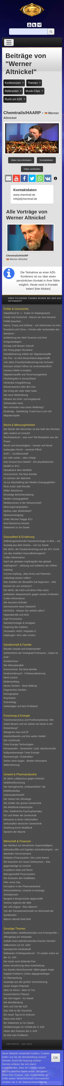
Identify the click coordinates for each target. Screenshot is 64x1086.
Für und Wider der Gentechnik (20, 815)
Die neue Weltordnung (16, 395)
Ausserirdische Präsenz (16, 994)
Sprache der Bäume (14, 831)
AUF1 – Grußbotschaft (16, 453)
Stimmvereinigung (13, 515)
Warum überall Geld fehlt (17, 919)
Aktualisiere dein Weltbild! (18, 470)
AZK (25, 1006)
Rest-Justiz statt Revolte (17, 486)
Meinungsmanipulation (16, 507)
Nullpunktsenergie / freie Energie (21, 752)
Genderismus (11, 661)
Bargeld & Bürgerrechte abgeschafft (23, 898)
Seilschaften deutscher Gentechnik (23, 823)
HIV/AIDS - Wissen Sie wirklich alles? (24, 610)
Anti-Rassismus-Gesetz (16, 523)
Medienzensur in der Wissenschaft (22, 502)
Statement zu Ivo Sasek (17, 527)
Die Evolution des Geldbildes (19, 878)
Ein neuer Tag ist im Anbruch (19, 1014)
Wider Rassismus (13, 490)
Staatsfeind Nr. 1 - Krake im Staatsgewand (27, 313)
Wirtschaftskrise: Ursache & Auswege (24, 890)
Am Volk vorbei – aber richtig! (20, 457)
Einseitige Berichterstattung (19, 494)
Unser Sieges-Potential (16, 986)
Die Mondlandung (13, 1002)
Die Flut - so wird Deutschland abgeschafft (27, 358)
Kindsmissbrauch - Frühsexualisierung (24, 673)
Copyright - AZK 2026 (19, 1044)
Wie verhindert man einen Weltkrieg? (24, 407)
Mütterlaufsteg (11, 681)
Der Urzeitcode (12, 740)
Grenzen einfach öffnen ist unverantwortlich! (28, 366)
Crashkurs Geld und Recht (18, 870)
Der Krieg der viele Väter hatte (20, 391)
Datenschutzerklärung (35, 1082)
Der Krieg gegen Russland (18, 350)
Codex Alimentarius (14, 557)
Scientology (10, 702)
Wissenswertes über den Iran (19, 386)
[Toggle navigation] (9, 42)
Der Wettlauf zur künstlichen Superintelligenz (28, 845)
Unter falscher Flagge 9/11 (18, 519)
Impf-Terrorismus (13, 618)
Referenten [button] (12, 91)
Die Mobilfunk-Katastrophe (18, 807)
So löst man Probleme (16, 1035)
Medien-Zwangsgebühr (16, 498)
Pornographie (11, 694)
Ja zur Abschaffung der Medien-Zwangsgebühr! (29, 482)
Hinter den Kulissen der (17, 1031)
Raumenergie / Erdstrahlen (18, 756)
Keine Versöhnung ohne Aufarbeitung (24, 965)
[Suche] (28, 31)
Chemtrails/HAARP (14, 795)
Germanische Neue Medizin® (20, 606)
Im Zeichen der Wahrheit (17, 478)
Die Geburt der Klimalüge (17, 799)
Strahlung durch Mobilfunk (18, 827)
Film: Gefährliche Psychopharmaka (23, 811)
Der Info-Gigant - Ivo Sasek (18, 998)
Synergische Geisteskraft (17, 949)
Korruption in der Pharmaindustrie (22, 886)
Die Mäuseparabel (14, 665)
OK (55, 1058)
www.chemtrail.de (24, 194)
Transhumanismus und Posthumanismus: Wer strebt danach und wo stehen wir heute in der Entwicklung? (29, 723)
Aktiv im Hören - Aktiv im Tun (19, 990)
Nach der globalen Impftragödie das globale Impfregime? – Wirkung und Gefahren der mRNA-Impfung (31, 565)
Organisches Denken (15, 689)
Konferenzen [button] (13, 82)
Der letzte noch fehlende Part (19, 961)
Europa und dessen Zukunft (19, 345)
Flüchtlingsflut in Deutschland (20, 378)
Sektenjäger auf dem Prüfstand (21, 706)
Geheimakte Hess (13, 403)
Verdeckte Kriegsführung (17, 382)
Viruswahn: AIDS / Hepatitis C (20, 631)
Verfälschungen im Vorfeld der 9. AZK (24, 1027)
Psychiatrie (10, 698)
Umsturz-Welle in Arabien (17, 370)
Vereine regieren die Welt (17, 902)
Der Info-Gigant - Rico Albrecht (20, 906)
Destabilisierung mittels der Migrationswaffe (27, 354)
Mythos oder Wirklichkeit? (18, 511)
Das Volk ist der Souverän (18, 1010)
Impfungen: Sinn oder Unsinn (19, 635)
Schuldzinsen (11, 894)
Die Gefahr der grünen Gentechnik (22, 803)
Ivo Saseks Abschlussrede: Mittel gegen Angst (29, 969)
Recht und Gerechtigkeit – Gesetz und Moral (28, 445)
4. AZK (33, 1031)
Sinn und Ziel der (13, 1006)
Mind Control (11, 677)
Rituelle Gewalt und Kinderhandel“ (22, 649)
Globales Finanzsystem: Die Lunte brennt (26, 857)
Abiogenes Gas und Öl (16, 732)
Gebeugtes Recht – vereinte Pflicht (23, 449)
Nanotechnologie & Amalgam (19, 623)
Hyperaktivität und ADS (16, 614)
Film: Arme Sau (12, 882)
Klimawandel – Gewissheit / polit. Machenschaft (30, 748)
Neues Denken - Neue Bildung (20, 685)
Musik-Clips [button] (33, 91)
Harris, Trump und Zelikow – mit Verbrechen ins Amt (32, 325)
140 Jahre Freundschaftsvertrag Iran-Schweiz (28, 362)
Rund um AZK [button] (14, 99)
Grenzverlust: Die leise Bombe (20, 474)
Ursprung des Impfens (16, 627)
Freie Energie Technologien (18, 744)
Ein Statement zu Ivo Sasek (19, 1023)
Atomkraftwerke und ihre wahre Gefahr (25, 736)
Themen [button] (33, 82)
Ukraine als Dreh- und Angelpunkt (22, 399)
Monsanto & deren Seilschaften (21, 819)
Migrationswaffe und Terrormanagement (25, 374)
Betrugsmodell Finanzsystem (19, 874)
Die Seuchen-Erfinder (15, 602)
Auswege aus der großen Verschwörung (25, 982)
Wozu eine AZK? (13, 1018)
